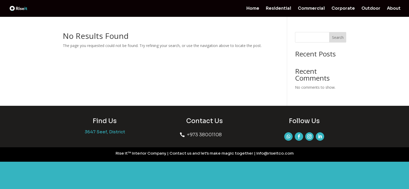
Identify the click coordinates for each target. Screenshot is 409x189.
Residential (278, 9)
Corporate (343, 9)
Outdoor (370, 9)
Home (252, 9)
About (394, 9)
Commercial (311, 9)
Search (338, 37)
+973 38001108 (204, 135)
